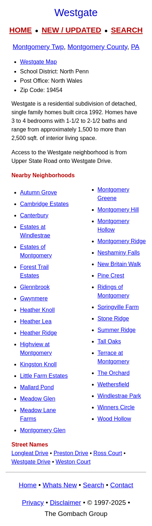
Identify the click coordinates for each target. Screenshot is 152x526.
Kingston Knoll (38, 364)
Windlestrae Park (119, 396)
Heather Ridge (38, 333)
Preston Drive (71, 453)
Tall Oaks (109, 341)
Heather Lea (36, 321)
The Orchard (114, 373)
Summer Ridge (117, 330)
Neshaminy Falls (119, 253)
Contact (121, 485)
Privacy (33, 502)
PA (135, 46)
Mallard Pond (37, 387)
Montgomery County (97, 46)
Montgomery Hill (118, 210)
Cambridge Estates (44, 204)
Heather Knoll (37, 310)
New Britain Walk (119, 264)
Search (93, 485)
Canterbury (34, 215)
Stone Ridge (113, 318)
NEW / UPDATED (71, 30)
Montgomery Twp (38, 46)
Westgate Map (38, 62)
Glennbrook (35, 287)
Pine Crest (111, 275)
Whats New (60, 485)
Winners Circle (116, 407)
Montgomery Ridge (122, 241)
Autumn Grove (38, 192)
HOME (20, 30)
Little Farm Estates (44, 376)
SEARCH (127, 30)
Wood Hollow (114, 419)
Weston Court (73, 462)
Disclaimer (65, 502)
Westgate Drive (30, 462)
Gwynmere (34, 298)
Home (27, 485)
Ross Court (107, 453)
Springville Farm (118, 307)
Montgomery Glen (42, 430)
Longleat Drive (29, 453)
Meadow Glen (37, 399)
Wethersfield (113, 384)
